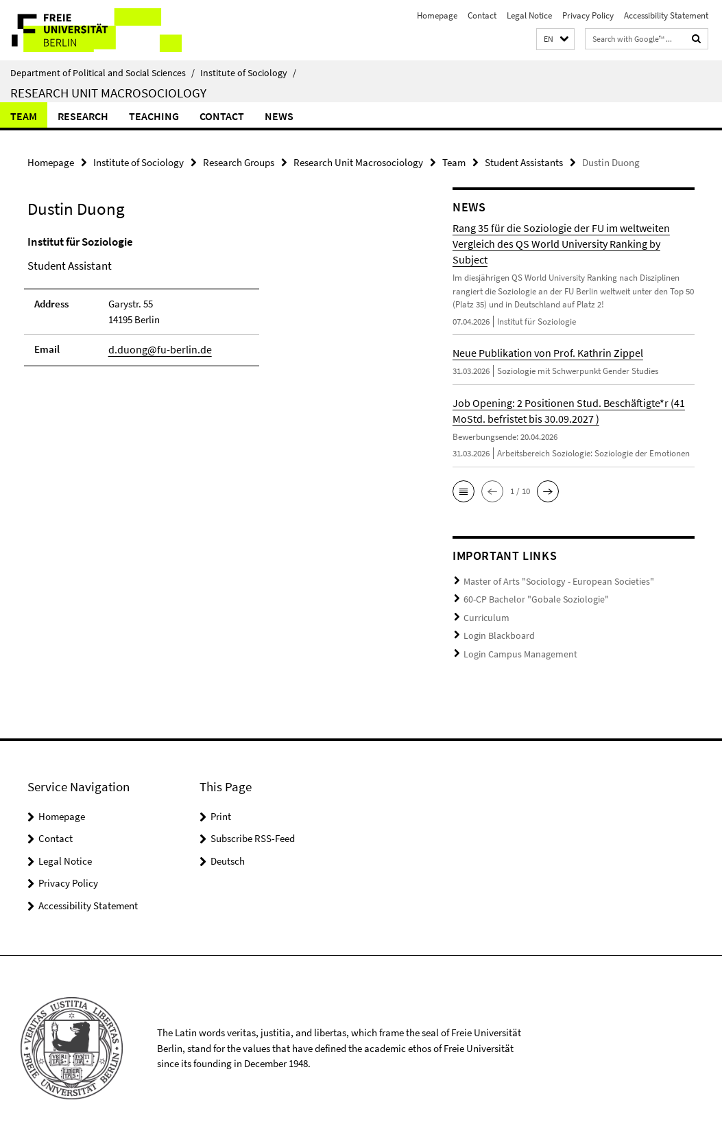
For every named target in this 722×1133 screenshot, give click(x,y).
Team (23, 116)
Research (83, 116)
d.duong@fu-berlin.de (155, 348)
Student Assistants (524, 161)
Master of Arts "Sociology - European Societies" (551, 580)
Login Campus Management (515, 647)
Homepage (437, 15)
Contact (482, 15)
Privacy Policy (588, 15)
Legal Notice (529, 15)
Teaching (154, 116)
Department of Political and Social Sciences (102, 73)
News (279, 116)
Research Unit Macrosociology (108, 92)
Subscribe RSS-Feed (252, 830)
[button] (555, 39)
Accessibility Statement (666, 15)
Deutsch (227, 852)
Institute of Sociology (248, 73)
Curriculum (484, 614)
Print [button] (220, 808)
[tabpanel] (217, 306)
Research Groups (238, 161)
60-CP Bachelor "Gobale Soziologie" (530, 597)
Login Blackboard (496, 630)
